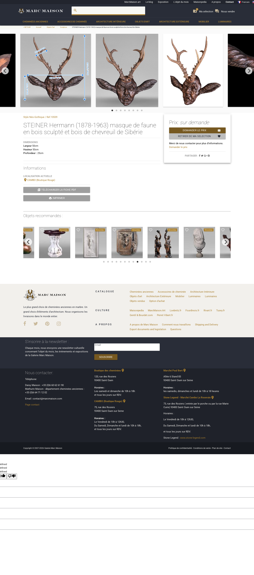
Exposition (163, 2)
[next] (248, 70)
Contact (230, 2)
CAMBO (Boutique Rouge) (39, 180)
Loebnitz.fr (175, 310)
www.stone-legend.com (192, 437)
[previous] (5, 70)
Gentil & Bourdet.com (141, 315)
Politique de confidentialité (180, 448)
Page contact (32, 404)
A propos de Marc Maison (144, 324)
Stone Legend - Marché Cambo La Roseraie (188, 397)
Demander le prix (202, 130)
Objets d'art (142, 21)
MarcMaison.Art (156, 310)
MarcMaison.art (132, 2)
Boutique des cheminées (109, 370)
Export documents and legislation (148, 329)
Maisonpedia (200, 2)
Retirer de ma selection (199, 136)
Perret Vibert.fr (165, 315)
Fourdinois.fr (192, 310)
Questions (175, 329)
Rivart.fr (208, 310)
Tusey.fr (220, 310)
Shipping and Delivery (206, 324)
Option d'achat (157, 301)
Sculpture (63, 27)
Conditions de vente (202, 448)
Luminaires (224, 21)
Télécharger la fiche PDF (56, 190)
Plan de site (217, 448)
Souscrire (106, 357)
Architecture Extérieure (174, 21)
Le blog (149, 2)
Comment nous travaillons (176, 324)
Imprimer (57, 198)
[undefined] (12, 476)
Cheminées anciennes (35, 21)
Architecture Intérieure (111, 21)
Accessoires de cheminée (72, 21)
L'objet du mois (181, 2)
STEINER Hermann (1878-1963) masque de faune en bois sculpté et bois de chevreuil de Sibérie (106, 27)
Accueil (38, 27)
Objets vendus (137, 301)
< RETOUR (27, 27)
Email (98, 344)
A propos (216, 2)
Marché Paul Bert (174, 370)
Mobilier (204, 21)
